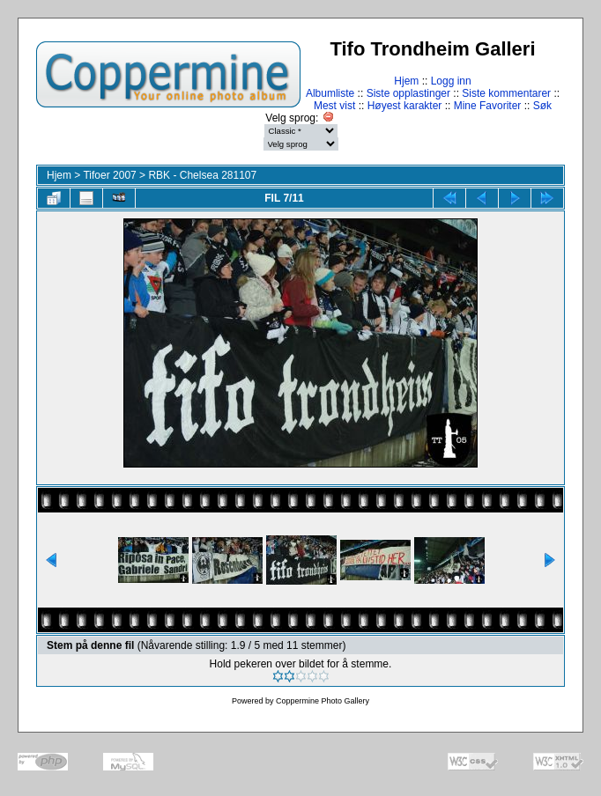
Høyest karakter (404, 106)
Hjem (406, 81)
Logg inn (451, 81)
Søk (542, 106)
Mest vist (334, 106)
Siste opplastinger (408, 93)
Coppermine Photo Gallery (322, 700)
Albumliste (330, 93)
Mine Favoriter (488, 106)
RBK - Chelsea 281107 (202, 175)
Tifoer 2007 (109, 175)
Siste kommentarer (506, 93)
